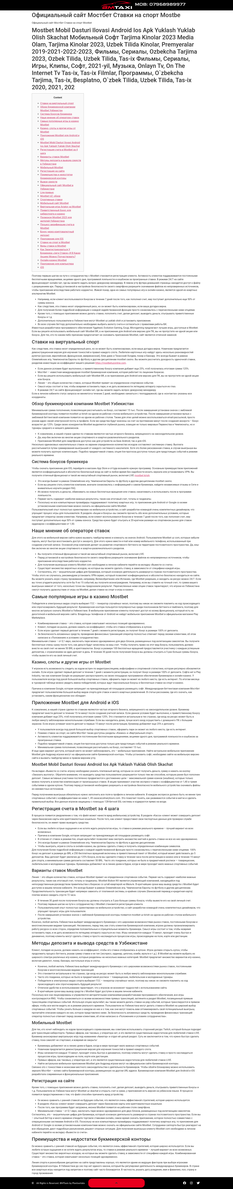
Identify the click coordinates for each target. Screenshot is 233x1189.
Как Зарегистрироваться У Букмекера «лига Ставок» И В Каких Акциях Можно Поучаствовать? (60, 253)
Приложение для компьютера (57, 263)
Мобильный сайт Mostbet (54, 203)
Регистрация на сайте (52, 171)
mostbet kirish (142, 475)
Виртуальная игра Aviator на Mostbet (60, 206)
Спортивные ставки (51, 199)
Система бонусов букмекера (56, 114)
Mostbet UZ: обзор (50, 196)
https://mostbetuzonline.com (110, 363)
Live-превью (47, 192)
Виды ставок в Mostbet (53, 246)
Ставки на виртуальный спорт (57, 103)
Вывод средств (48, 181)
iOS (42, 267)
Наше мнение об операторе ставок (59, 117)
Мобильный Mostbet (51, 167)
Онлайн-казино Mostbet (53, 260)
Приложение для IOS (51, 238)
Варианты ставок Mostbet (54, 156)
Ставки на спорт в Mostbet (55, 242)
